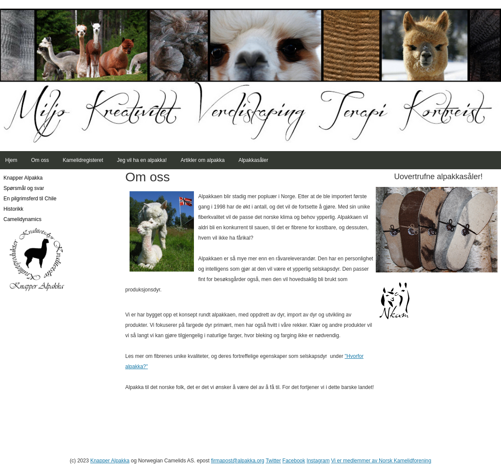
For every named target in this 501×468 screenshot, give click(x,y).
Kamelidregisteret (83, 160)
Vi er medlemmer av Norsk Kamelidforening (381, 461)
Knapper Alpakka (23, 178)
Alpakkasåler (253, 160)
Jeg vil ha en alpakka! (142, 160)
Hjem (11, 160)
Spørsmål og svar (23, 188)
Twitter (273, 461)
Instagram (318, 461)
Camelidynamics (22, 219)
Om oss (40, 160)
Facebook (293, 461)
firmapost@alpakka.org (237, 461)
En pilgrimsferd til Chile (30, 199)
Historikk (13, 209)
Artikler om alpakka (203, 160)
